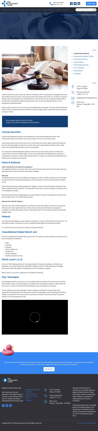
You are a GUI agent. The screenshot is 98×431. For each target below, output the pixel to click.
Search (94, 10)
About (58, 10)
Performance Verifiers (81, 59)
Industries (24, 10)
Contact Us (65, 10)
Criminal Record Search (81, 53)
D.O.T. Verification (79, 68)
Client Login (91, 3)
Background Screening (10, 10)
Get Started (49, 369)
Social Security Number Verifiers (84, 56)
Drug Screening (78, 62)
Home (63, 15)
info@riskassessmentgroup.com (87, 98)
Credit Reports (78, 71)
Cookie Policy (92, 423)
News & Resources (49, 10)
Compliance (77, 73)
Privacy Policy (81, 423)
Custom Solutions (35, 10)
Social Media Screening (81, 65)
